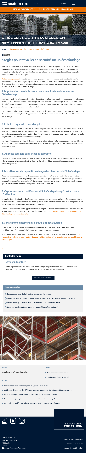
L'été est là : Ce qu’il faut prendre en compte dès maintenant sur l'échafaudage (32, 403)
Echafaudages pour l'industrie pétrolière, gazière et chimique (29, 294)
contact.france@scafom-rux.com (14, 448)
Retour (4, 248)
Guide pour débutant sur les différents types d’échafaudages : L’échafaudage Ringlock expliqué (41, 298)
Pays (63, 4)
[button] (3, 30)
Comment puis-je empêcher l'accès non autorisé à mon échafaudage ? (32, 307)
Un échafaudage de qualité (11, 79)
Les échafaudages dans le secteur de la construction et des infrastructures (33, 303)
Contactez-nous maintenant (43, 278)
